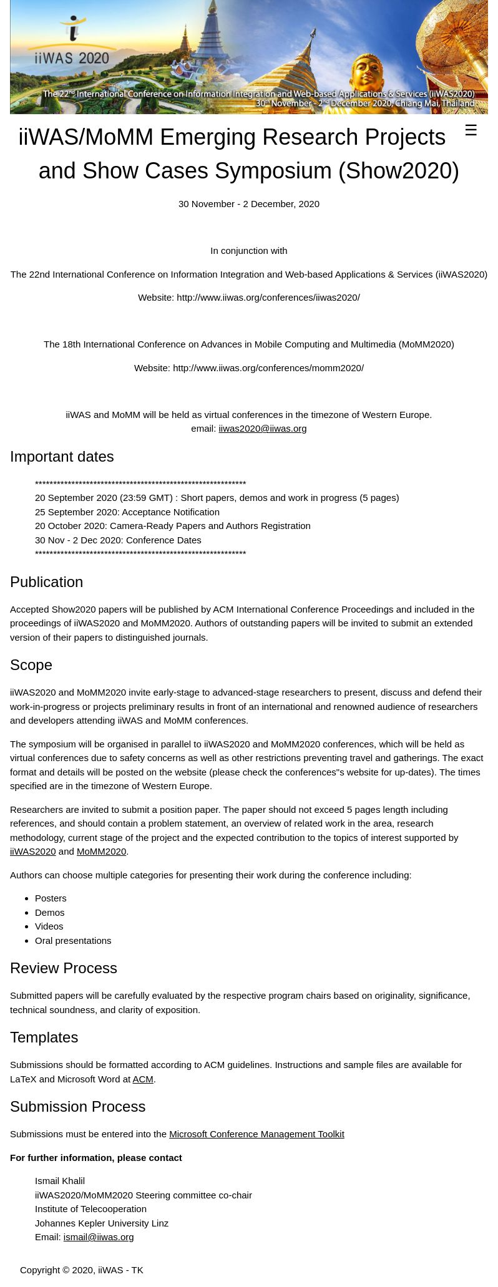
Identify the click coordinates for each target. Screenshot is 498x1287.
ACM (143, 1079)
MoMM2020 (101, 851)
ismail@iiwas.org (99, 1236)
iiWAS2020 (33, 851)
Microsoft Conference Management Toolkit (256, 1134)
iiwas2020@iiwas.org (263, 428)
